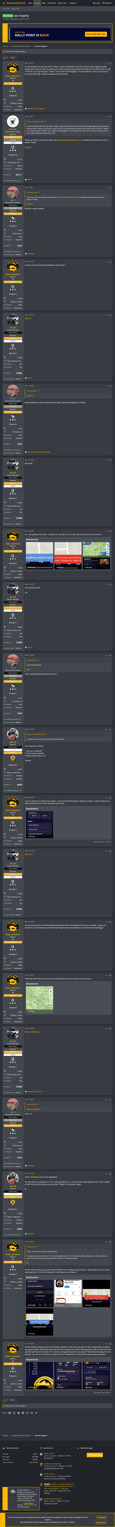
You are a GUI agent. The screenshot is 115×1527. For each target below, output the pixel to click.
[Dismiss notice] (109, 26)
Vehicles (47, 1493)
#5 (110, 315)
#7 (110, 460)
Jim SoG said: (32, 391)
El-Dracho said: (32, 192)
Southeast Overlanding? (52, 1464)
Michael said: (31, 1247)
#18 (109, 1174)
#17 (109, 1100)
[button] (68, 3)
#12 (109, 798)
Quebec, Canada (16, 103)
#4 (110, 262)
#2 (110, 117)
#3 (110, 188)
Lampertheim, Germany (15, 162)
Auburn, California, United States (18, 773)
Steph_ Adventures (11, 19)
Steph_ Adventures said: (35, 121)
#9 (110, 585)
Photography (48, 1458)
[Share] (107, 63)
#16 (109, 1029)
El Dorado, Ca (17, 234)
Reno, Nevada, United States (17, 361)
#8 (110, 531)
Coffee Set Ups (49, 1474)
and (36, 109)
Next (12, 58)
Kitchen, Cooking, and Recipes (54, 1478)
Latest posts (48, 1448)
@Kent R (28, 147)
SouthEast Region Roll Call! (53, 1468)
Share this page (95, 1455)
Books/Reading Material (52, 1499)
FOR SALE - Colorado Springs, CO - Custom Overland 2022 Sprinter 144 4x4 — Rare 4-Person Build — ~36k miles (59, 1486)
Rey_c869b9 (33, 1462)
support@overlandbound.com (70, 140)
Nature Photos (49, 1453)
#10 (109, 656)
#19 (109, 1242)
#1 (110, 63)
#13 (109, 851)
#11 (109, 730)
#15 (109, 975)
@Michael (28, 854)
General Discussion (51, 1503)
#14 (109, 922)
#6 (110, 386)
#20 (109, 1344)
